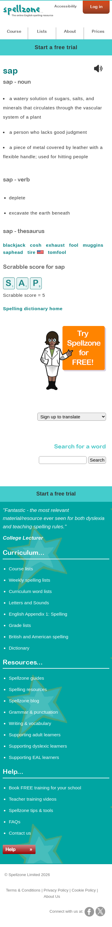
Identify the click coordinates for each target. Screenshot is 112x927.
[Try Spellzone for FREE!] (73, 388)
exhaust (56, 245)
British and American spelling (38, 636)
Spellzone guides (26, 678)
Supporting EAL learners (34, 757)
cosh (36, 245)
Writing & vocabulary (30, 723)
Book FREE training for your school (45, 787)
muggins (94, 245)
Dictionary (19, 647)
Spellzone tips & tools (31, 810)
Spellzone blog (24, 700)
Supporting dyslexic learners (38, 746)
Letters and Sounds (29, 602)
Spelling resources (28, 689)
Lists (42, 31)
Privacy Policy (56, 890)
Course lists (21, 568)
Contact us (20, 833)
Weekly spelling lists (29, 580)
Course (14, 31)
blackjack (15, 245)
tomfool (57, 252)
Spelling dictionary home (32, 308)
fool (74, 245)
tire (36, 252)
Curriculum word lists (30, 591)
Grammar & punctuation (33, 712)
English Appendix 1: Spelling (38, 614)
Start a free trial (56, 47)
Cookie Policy (84, 890)
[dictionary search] (63, 460)
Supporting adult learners (34, 734)
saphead (13, 252)
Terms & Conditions (23, 890)
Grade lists (20, 625)
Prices (98, 31)
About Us (52, 896)
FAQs (14, 821)
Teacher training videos (32, 799)
